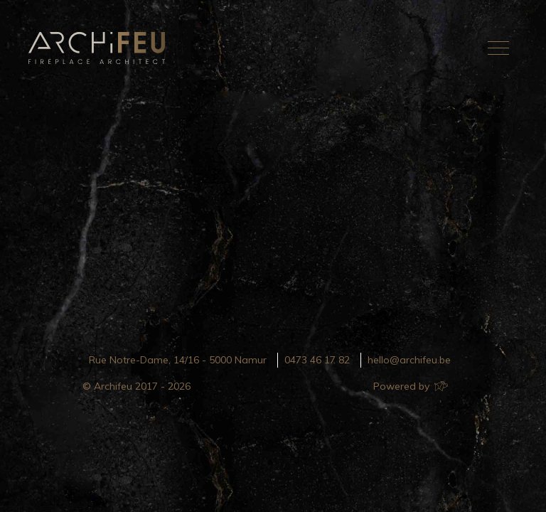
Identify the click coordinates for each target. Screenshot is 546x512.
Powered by (409, 386)
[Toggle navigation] (498, 47)
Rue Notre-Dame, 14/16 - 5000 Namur (178, 359)
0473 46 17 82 (317, 359)
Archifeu (99, 48)
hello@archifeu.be (409, 359)
